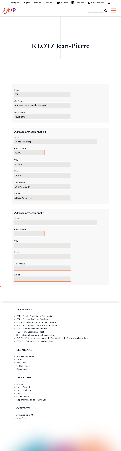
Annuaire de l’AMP (25, 414)
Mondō (19, 359)
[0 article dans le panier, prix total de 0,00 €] (108, 2)
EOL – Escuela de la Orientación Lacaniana (36, 325)
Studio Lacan (22, 396)
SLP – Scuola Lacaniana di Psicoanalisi (35, 335)
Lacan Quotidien (24, 387)
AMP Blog (21, 362)
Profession (19, 112)
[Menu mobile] (113, 10)
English (26, 2)
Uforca (19, 384)
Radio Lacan (22, 369)
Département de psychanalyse (31, 399)
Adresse (18, 137)
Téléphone (19, 182)
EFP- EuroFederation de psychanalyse (34, 341)
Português (14, 2)
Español (48, 2)
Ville (16, 160)
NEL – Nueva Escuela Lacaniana (31, 328)
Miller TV (20, 393)
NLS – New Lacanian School (30, 331)
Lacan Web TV (23, 390)
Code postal (20, 148)
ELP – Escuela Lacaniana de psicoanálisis (36, 322)
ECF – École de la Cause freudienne (33, 319)
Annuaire (77, 2)
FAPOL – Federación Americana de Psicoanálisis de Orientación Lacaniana (52, 338)
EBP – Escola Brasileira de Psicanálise (34, 316)
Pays (16, 171)
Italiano (37, 2)
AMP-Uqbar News (25, 356)
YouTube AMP (23, 365)
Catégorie (19, 101)
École (17, 90)
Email (17, 193)
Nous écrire (21, 418)
